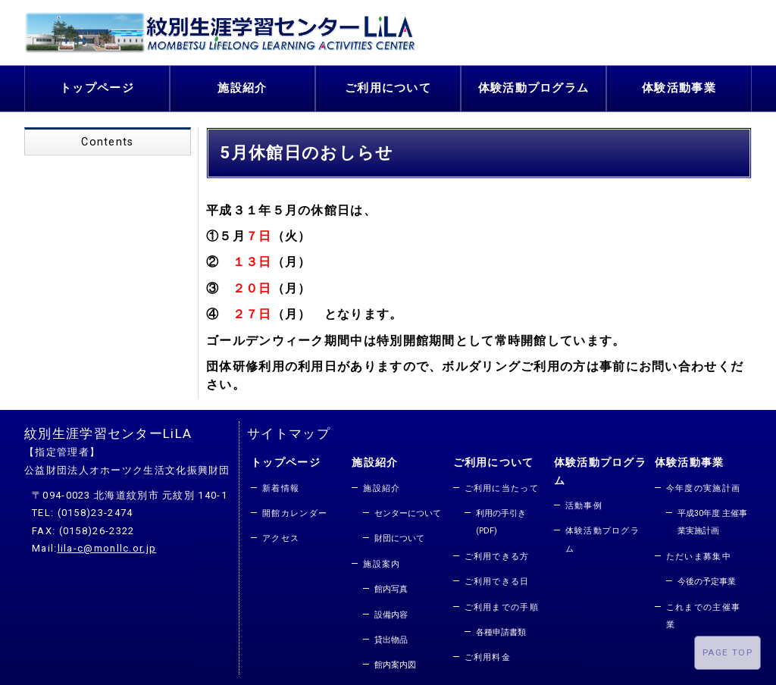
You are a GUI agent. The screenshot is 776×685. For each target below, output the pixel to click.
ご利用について (388, 86)
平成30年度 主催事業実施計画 (712, 517)
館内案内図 (395, 660)
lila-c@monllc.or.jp (107, 543)
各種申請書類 (501, 628)
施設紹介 (242, 86)
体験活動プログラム (534, 86)
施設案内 (381, 560)
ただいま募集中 (698, 552)
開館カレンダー (294, 509)
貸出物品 (391, 635)
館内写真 (391, 585)
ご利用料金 (488, 653)
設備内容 (391, 610)
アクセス (280, 534)
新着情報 (280, 484)
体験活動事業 (679, 86)
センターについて (407, 509)
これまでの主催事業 (703, 611)
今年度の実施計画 (703, 484)
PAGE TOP (727, 652)
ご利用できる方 (497, 552)
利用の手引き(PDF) (501, 517)
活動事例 (583, 501)
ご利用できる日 (497, 577)
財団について (399, 534)
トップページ (97, 86)
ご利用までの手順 (502, 603)
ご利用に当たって (502, 484)
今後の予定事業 (706, 577)
